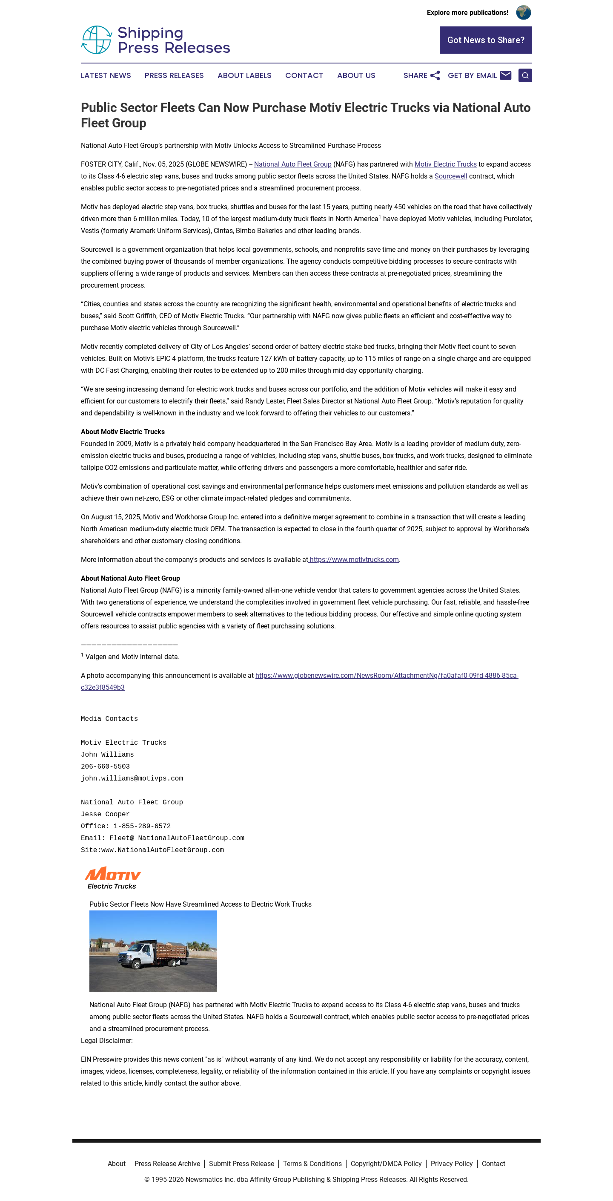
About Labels (245, 75)
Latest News (106, 75)
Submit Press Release (241, 1164)
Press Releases (174, 75)
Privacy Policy (452, 1164)
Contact (304, 75)
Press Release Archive (167, 1164)
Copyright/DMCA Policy (386, 1164)
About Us (356, 75)
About (117, 1164)
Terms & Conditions (312, 1164)
